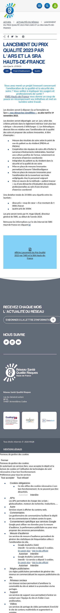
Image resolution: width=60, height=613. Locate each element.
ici (29, 224)
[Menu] (39, 5)
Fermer (4, 460)
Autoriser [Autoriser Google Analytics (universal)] (23, 565)
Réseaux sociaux (18, 580)
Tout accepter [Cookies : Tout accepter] (7, 477)
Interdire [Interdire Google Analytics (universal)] (34, 565)
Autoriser (23, 495)
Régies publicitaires (19, 568)
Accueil (7, 22)
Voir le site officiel (40, 550)
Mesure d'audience (19, 533)
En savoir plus (24, 550)
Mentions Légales (12, 449)
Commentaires (17, 512)
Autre (12, 506)
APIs (12, 498)
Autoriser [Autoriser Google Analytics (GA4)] (23, 553)
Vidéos (13, 604)
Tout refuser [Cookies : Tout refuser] (23, 477)
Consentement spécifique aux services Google (33, 521)
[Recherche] (47, 5)
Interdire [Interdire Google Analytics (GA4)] (34, 553)
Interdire (34, 495)
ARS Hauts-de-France (17, 96)
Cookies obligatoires (20, 483)
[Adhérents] (55, 5)
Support (14, 592)
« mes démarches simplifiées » (22, 112)
